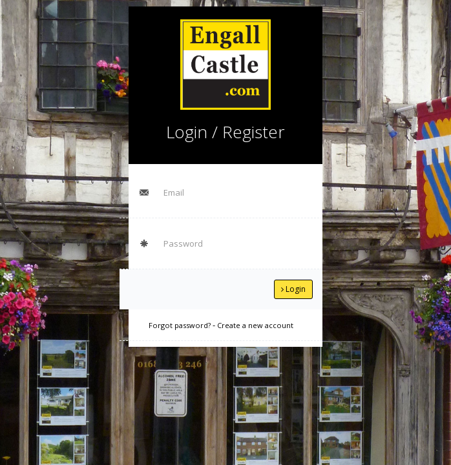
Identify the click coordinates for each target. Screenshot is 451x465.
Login (293, 289)
